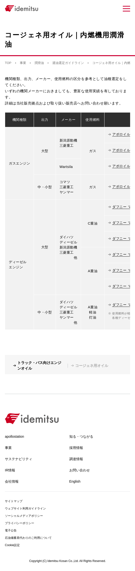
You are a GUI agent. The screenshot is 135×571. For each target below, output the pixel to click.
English (75, 481)
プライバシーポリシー (19, 523)
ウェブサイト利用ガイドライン (25, 508)
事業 (23, 63)
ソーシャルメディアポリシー (24, 516)
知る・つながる (81, 436)
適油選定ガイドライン (68, 63)
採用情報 (76, 448)
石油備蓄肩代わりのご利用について (28, 538)
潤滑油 (39, 63)
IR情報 (10, 470)
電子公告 (11, 530)
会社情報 (12, 481)
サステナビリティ (18, 459)
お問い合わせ (79, 470)
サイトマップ (13, 501)
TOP (8, 63)
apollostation (14, 436)
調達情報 (76, 459)
